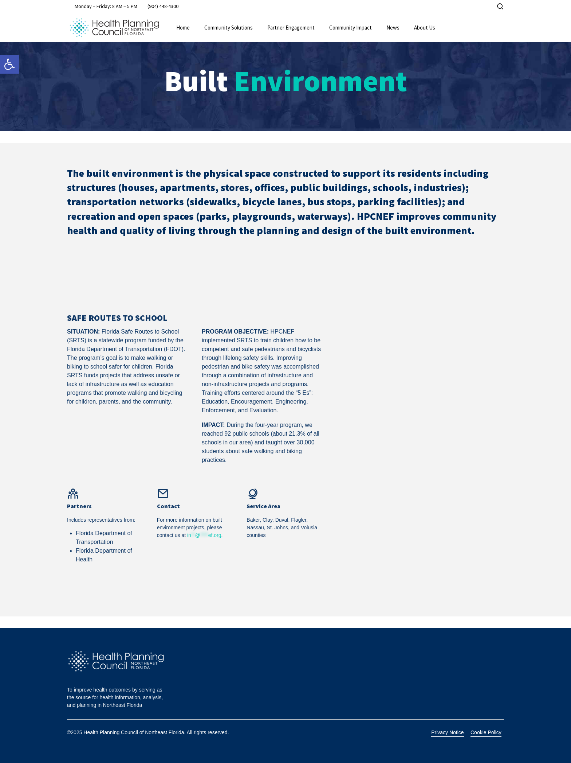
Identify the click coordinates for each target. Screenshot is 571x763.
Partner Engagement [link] (291, 27)
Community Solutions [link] (228, 27)
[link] (9, 64)
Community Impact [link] (350, 27)
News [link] (392, 27)
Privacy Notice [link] (447, 732)
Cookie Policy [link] (485, 732)
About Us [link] (424, 27)
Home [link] (183, 27)
